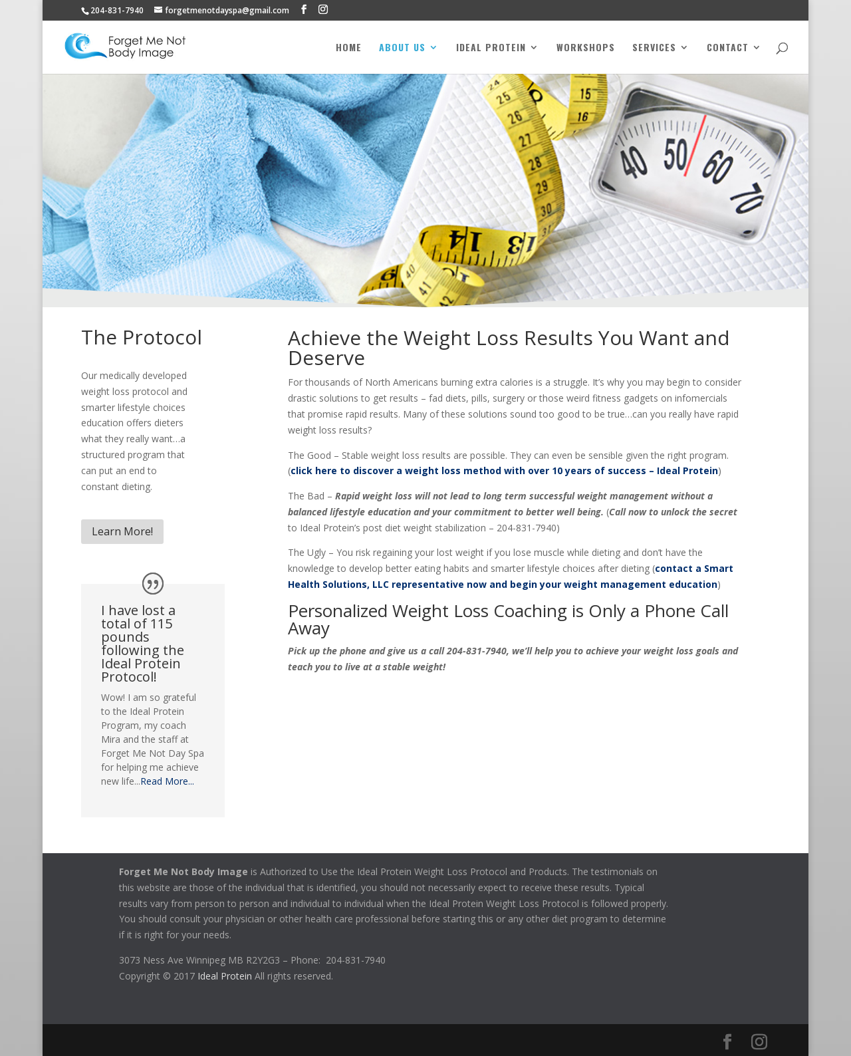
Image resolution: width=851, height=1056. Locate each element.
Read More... (167, 781)
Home (349, 48)
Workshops (585, 48)
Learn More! (122, 531)
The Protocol (141, 336)
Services (654, 48)
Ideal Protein (491, 48)
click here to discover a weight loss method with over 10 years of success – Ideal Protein (504, 470)
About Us (402, 48)
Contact (728, 48)
